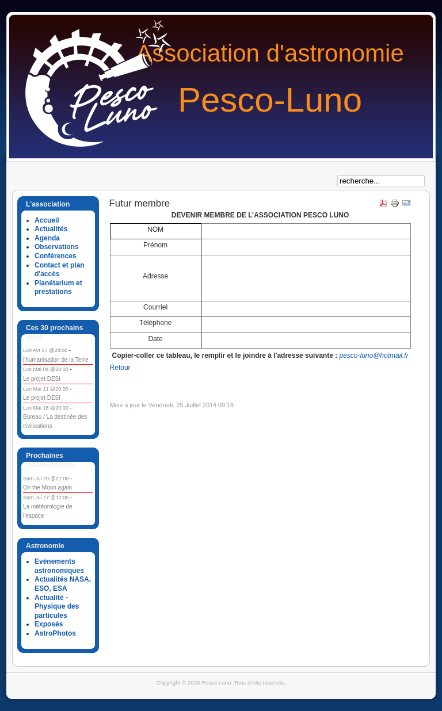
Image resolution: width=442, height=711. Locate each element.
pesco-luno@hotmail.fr (373, 355)
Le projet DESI (41, 379)
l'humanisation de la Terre (55, 360)
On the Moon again (47, 487)
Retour (120, 368)
